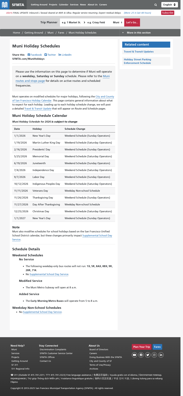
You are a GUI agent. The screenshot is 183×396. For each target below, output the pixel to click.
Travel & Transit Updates (139, 51)
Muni (51, 32)
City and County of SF (100, 361)
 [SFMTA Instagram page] (154, 355)
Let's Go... (132, 22)
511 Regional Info (20, 368)
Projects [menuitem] (53, 4)
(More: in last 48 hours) (137, 12)
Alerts (9, 12)
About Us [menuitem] (93, 4)
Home (16, 32)
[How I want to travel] (117, 22)
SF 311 (14, 364)
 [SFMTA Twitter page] (147, 355)
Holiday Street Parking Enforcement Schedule (137, 61)
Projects (15, 357)
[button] (169, 4)
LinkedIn (67, 54)
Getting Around (34, 32)
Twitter (52, 54)
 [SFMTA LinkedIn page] (161, 355)
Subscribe (167, 12)
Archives (93, 368)
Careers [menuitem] (103, 4)
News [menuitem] (83, 4)
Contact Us (45, 361)
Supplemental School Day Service (49, 274)
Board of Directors (98, 349)
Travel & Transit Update (37, 108)
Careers (93, 353)
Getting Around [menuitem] (39, 4)
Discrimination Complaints (53, 349)
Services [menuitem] (74, 4)
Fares (61, 32)
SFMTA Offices (47, 357)
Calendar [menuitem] (63, 4)
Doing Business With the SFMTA (105, 357)
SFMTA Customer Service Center (56, 353)
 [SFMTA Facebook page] (141, 355)
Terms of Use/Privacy (100, 364)
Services (15, 353)
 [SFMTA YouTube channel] (134, 355)
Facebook (36, 54)
